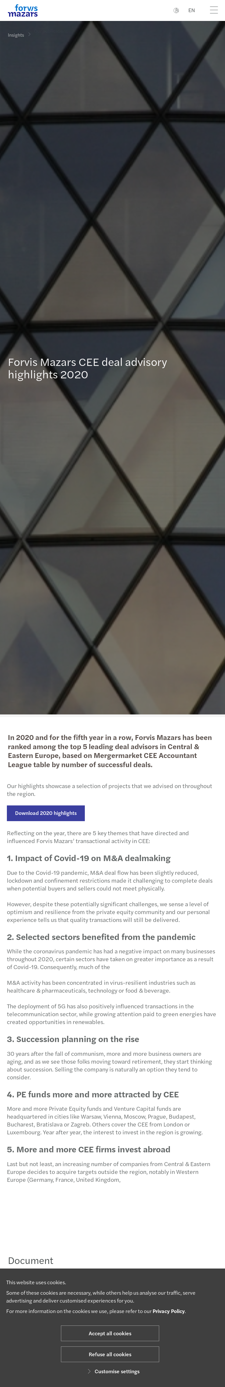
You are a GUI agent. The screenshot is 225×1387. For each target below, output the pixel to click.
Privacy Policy (169, 1311)
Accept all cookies (110, 1333)
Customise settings (112, 1371)
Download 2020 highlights (43, 813)
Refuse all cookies (110, 1354)
